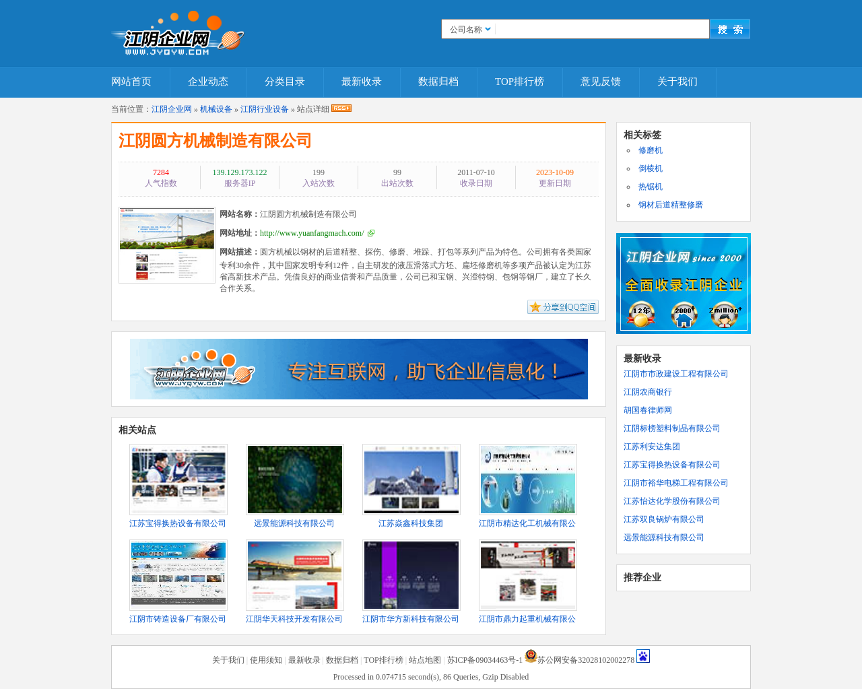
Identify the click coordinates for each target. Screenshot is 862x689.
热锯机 (650, 186)
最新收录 (361, 81)
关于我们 (677, 81)
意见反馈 (601, 81)
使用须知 (266, 660)
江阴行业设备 (264, 109)
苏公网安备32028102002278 (585, 660)
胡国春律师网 (648, 410)
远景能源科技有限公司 (664, 537)
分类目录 (285, 81)
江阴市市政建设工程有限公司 (676, 374)
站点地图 (425, 660)
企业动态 (208, 81)
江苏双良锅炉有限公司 (664, 519)
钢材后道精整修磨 (670, 204)
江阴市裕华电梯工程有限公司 (676, 483)
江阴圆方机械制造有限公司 (215, 141)
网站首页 (131, 81)
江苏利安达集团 (652, 446)
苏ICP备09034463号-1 (485, 660)
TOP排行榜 (519, 81)
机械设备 (216, 109)
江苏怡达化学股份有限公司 (672, 501)
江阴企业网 (172, 109)
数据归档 (438, 81)
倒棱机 (650, 168)
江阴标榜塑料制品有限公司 (672, 428)
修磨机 (650, 150)
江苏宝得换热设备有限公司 (672, 464)
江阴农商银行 (648, 392)
